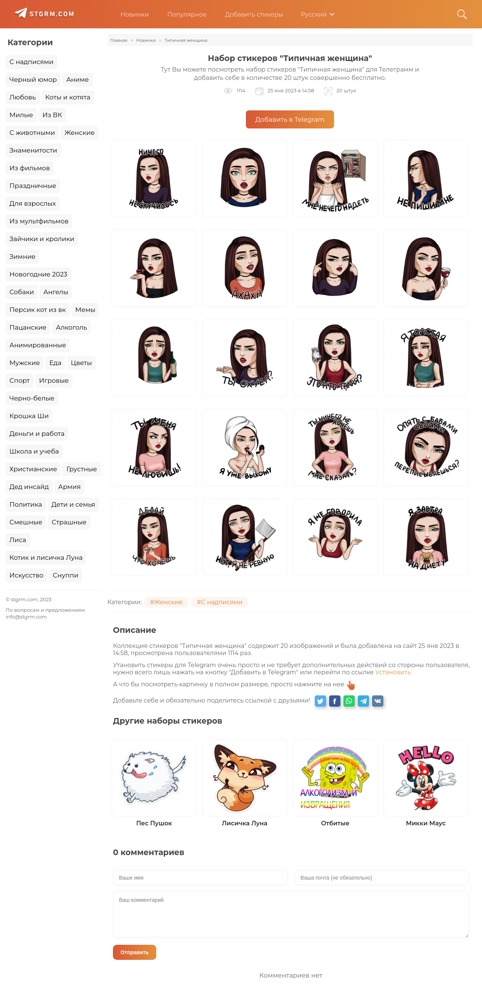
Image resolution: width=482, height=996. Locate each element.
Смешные (25, 522)
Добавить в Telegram (290, 119)
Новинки (129, 14)
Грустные (81, 469)
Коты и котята (67, 97)
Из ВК (52, 115)
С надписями (31, 62)
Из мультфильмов (39, 221)
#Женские (166, 602)
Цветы (81, 363)
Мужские (24, 363)
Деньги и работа (36, 433)
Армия (69, 486)
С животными (32, 132)
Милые (21, 115)
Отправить (134, 952)
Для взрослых (32, 203)
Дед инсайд (29, 486)
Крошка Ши (29, 416)
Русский (308, 14)
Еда (55, 363)
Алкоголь (71, 327)
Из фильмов (29, 168)
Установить (393, 672)
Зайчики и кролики (42, 239)
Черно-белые (32, 398)
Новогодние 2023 (38, 274)
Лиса (17, 540)
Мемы (85, 309)
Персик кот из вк (37, 309)
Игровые (54, 380)
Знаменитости (33, 150)
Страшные (69, 522)
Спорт (19, 380)
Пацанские (28, 327)
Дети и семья (73, 504)
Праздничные (32, 185)
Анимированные (37, 345)
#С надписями (220, 602)
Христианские (33, 469)
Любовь (22, 97)
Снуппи (65, 575)
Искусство (26, 575)
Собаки (21, 292)
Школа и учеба (34, 451)
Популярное (181, 14)
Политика (25, 504)
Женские (79, 132)
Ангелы (55, 292)
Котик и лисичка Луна (45, 557)
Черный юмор (33, 79)
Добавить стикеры (248, 14)
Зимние (22, 256)
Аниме (77, 79)
